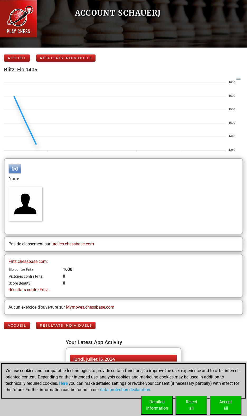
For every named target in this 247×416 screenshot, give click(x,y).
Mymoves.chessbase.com (90, 307)
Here (63, 383)
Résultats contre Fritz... (29, 289)
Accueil (17, 58)
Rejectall (191, 405)
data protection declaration (125, 389)
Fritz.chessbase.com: (28, 261)
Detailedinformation (157, 405)
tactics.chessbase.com (72, 243)
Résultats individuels (66, 58)
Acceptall (225, 405)
